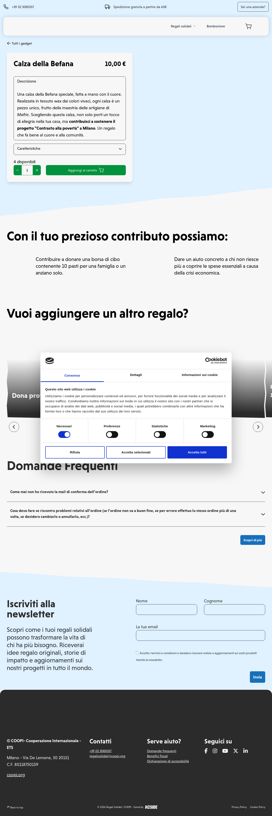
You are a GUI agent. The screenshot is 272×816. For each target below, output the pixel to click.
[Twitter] (235, 751)
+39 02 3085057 (23, 7)
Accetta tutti (197, 452)
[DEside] (151, 807)
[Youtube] (225, 751)
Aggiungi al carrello (86, 170)
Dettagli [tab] (136, 375)
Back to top (15, 807)
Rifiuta (75, 452)
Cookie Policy (257, 807)
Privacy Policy (239, 807)
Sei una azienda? (253, 7)
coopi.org (16, 774)
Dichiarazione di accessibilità (168, 761)
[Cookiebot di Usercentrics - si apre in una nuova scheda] (208, 361)
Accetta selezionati (136, 452)
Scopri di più (253, 540)
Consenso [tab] (72, 375)
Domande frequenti (161, 751)
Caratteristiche (28, 148)
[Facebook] (206, 751)
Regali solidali (184, 26)
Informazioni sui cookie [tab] (200, 375)
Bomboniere (216, 26)
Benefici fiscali (157, 756)
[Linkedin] (245, 751)
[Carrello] (248, 26)
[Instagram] (215, 751)
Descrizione (26, 81)
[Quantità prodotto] (27, 170)
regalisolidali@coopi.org (107, 756)
